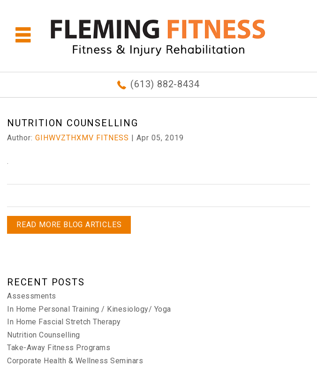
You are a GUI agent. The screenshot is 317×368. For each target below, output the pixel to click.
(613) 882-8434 (164, 84)
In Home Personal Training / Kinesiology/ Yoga (89, 309)
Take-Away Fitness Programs (58, 347)
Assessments (31, 295)
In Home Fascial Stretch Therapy (64, 321)
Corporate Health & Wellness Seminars (75, 360)
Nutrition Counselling (43, 334)
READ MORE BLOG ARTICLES (68, 224)
